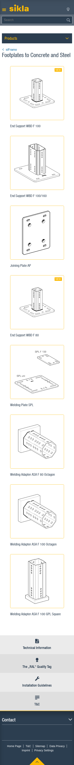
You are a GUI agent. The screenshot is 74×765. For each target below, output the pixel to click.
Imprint (26, 750)
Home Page (14, 746)
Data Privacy (57, 746)
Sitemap (40, 746)
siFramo (9, 49)
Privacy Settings (43, 750)
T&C (28, 746)
